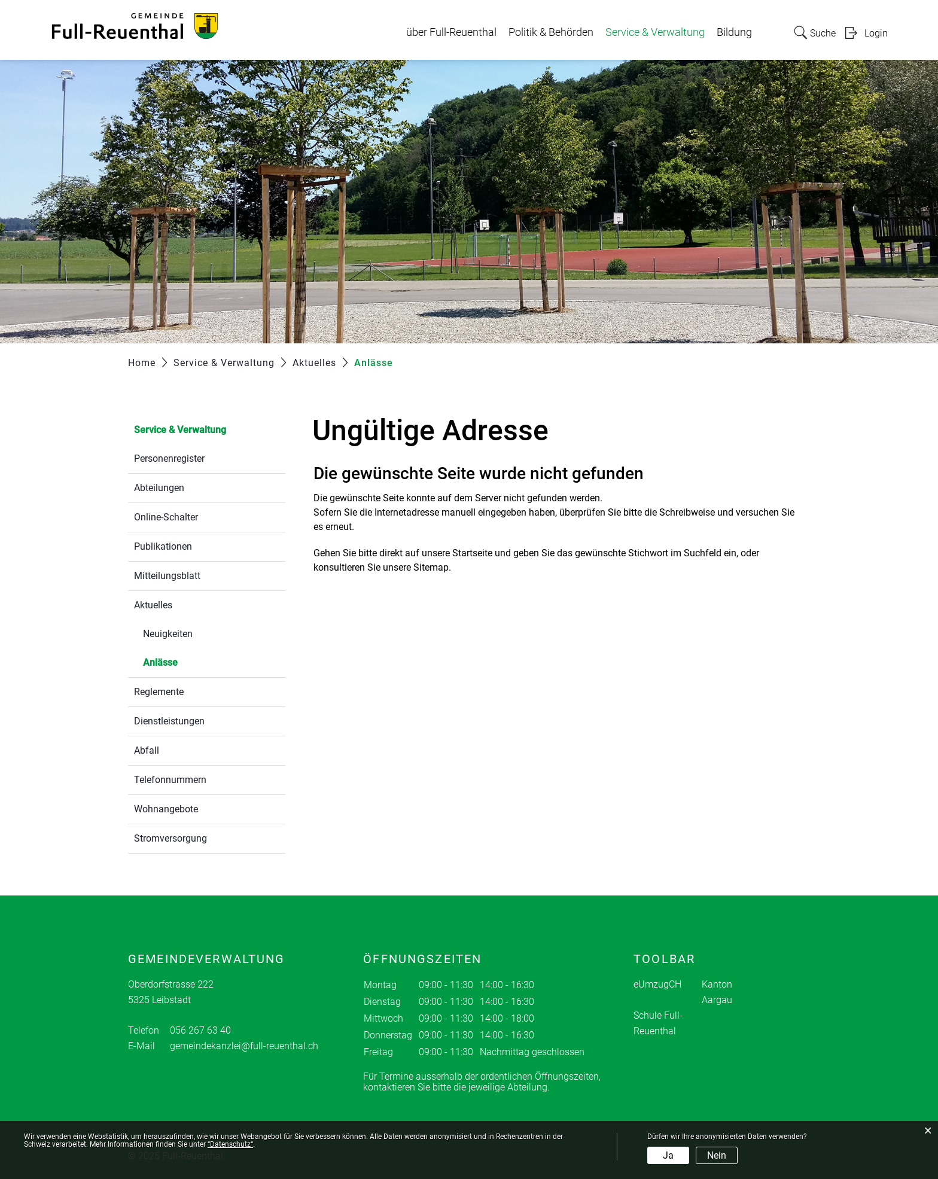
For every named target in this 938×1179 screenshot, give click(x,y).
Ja (668, 1155)
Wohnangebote (166, 809)
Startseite (472, 553)
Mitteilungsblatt (167, 575)
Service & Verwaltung (655, 32)
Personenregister (169, 458)
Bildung (734, 32)
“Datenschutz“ (230, 1144)
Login (876, 33)
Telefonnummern (170, 779)
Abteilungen (159, 487)
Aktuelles (153, 605)
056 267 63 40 (200, 1030)
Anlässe (188, 661)
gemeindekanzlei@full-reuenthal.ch (244, 1046)
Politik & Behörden (550, 32)
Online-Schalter (166, 517)
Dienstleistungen (169, 721)
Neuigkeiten (168, 633)
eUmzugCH (657, 984)
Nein (716, 1155)
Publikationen (163, 546)
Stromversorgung (170, 838)
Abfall (146, 750)
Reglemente (159, 691)
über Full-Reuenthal (451, 32)
